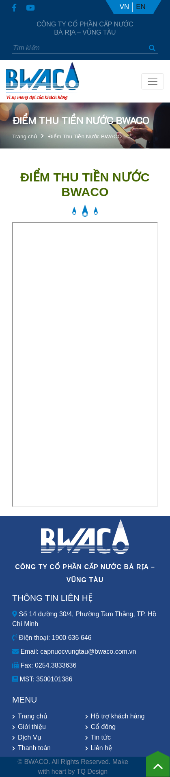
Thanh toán (34, 747)
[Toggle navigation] (152, 81)
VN (124, 7)
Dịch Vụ (29, 737)
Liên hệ (101, 747)
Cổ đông (103, 726)
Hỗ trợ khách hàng (118, 716)
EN (141, 7)
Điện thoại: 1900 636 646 (51, 637)
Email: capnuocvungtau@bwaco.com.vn (74, 651)
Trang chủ (24, 136)
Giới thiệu (32, 726)
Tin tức (101, 737)
